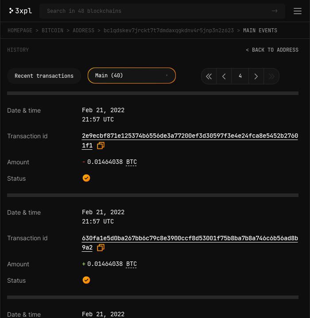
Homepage (20, 30)
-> (274, 11)
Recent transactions (44, 76)
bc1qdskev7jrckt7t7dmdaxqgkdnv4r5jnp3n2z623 (169, 30)
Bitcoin (52, 30)
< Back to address (272, 49)
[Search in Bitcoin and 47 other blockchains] (157, 11)
